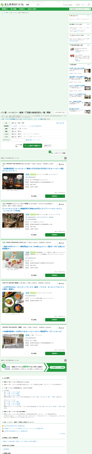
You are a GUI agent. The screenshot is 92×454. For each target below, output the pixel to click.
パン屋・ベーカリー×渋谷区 (13, 392)
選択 (13, 128)
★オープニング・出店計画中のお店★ (77, 94)
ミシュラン (37, 139)
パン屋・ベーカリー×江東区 (13, 395)
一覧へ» (88, 15)
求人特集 (13, 9)
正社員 (15, 126)
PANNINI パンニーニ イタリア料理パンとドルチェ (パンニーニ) (26, 203)
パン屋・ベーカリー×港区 (13, 393)
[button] (13, 123)
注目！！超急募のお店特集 (75, 101)
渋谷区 (37, 396)
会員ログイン (77, 31)
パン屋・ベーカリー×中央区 (13, 404)
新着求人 (5, 9)
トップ (3, 12)
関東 (7, 12)
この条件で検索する (33, 146)
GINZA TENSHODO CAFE (14, 242)
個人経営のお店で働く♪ (74, 108)
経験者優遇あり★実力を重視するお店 (77, 76)
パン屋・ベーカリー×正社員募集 (8, 119)
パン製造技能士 (5, 449)
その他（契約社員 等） (36, 126)
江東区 (53, 396)
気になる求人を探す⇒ (74, 41)
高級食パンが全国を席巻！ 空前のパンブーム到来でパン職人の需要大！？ (20, 441)
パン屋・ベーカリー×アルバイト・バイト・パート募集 (30, 119)
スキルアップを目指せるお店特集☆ (77, 85)
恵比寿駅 (30, 139)
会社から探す (32, 9)
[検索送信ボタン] (89, 9)
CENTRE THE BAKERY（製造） (12, 327)
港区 (49, 396)
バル (33, 139)
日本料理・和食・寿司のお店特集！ (77, 68)
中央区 (60, 406)
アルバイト (24, 126)
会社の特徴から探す (60, 112)
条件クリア (48, 145)
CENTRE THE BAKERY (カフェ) (16, 163)
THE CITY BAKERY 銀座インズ (12, 283)
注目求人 (22, 9)
